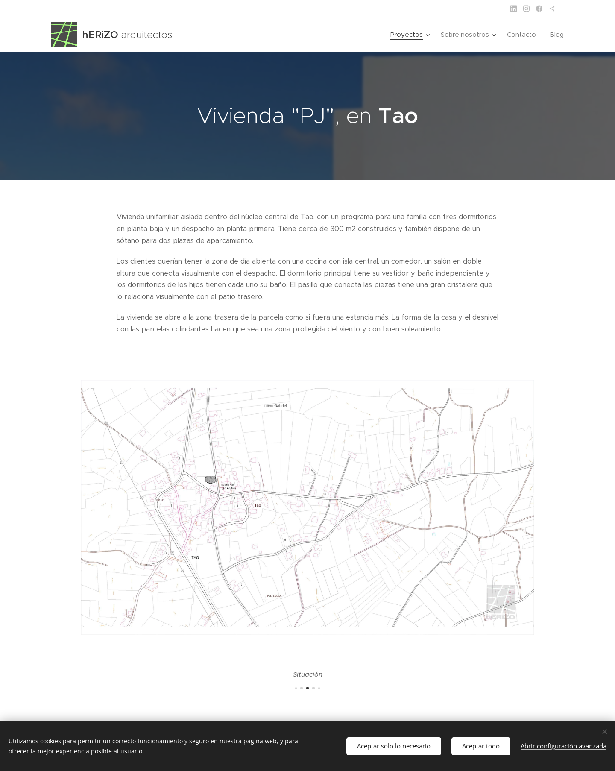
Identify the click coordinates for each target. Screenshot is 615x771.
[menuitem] (411, 34)
